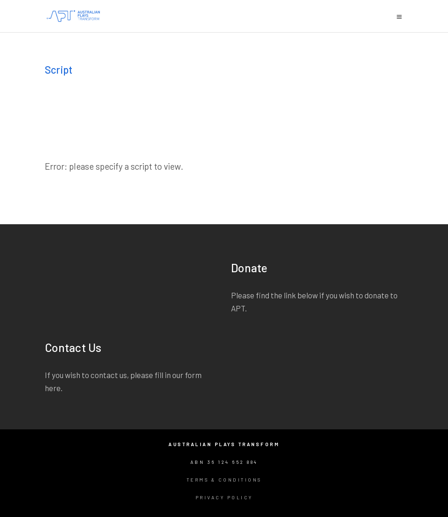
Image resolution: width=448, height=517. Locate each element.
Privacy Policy (224, 497)
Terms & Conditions (224, 480)
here (53, 388)
